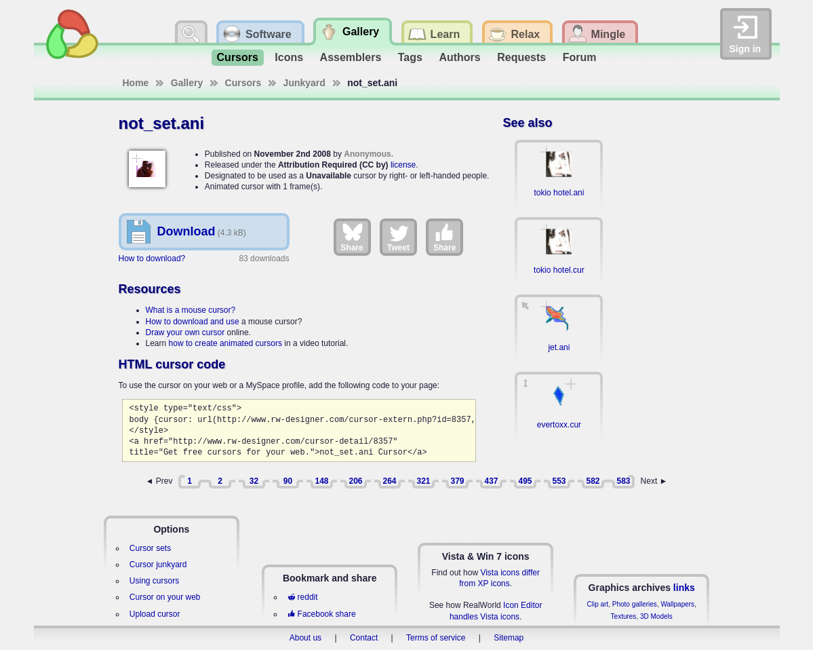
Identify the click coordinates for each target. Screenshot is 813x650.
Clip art (597, 604)
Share (351, 236)
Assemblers (351, 57)
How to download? (152, 258)
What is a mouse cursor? (191, 310)
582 (592, 481)
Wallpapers (677, 604)
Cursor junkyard (158, 564)
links (684, 587)
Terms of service (435, 638)
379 (457, 481)
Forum (580, 57)
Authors (459, 57)
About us (305, 638)
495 (525, 481)
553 (559, 481)
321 (423, 481)
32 (254, 481)
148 (321, 481)
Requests (521, 57)
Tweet (398, 236)
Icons (289, 57)
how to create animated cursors (225, 343)
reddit (302, 597)
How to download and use (192, 321)
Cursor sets (150, 548)
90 (287, 481)
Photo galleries (634, 604)
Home (136, 82)
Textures (624, 616)
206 (355, 481)
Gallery (187, 82)
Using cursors (154, 581)
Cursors (237, 57)
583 (623, 481)
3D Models (656, 616)
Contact (364, 638)
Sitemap (508, 638)
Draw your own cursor (185, 332)
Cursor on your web (165, 597)
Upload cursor (155, 614)
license (403, 165)
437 (491, 481)
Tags (410, 57)
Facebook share (321, 614)
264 (389, 481)
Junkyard (304, 82)
